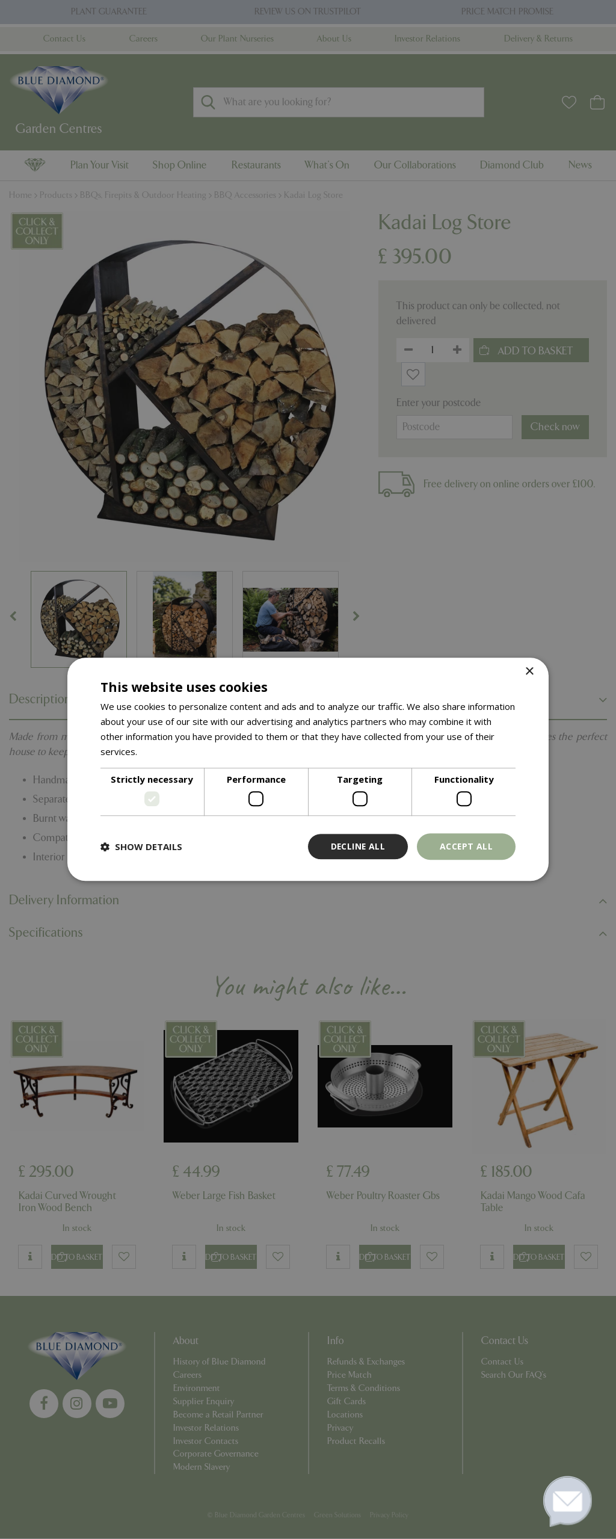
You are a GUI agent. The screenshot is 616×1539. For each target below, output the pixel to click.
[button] (141, 846)
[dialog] (308, 769)
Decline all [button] (356, 846)
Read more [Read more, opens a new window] (163, 751)
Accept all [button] (466, 846)
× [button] (529, 671)
